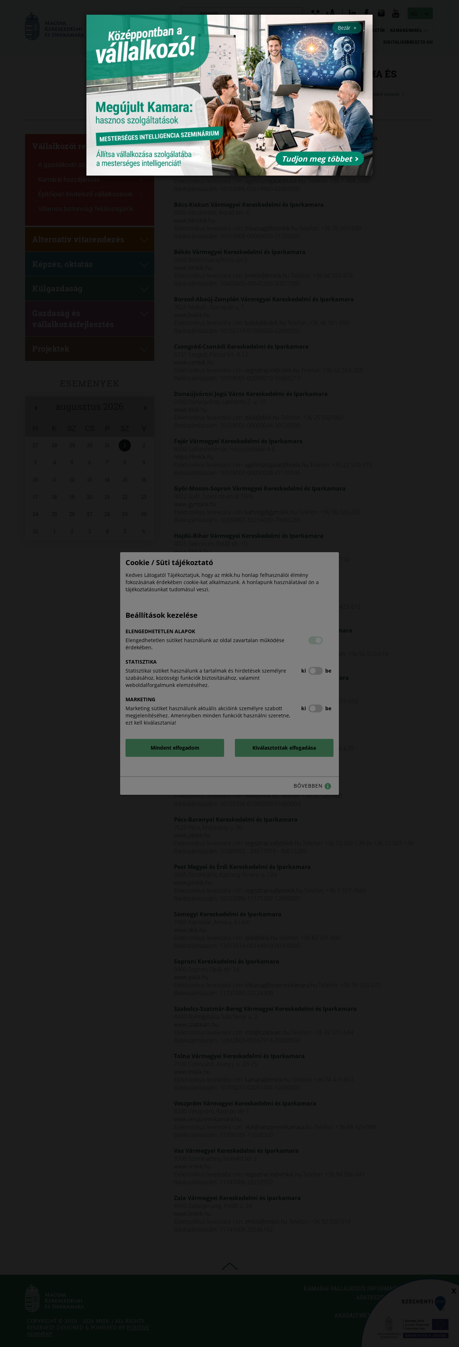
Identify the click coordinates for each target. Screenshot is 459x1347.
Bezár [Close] (347, 27)
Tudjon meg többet (319, 159)
